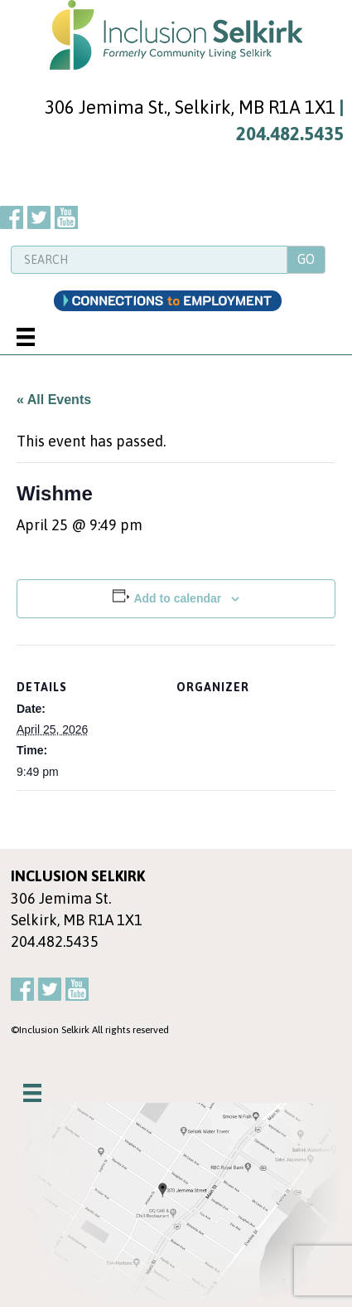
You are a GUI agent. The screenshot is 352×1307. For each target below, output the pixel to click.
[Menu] (25, 336)
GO (306, 258)
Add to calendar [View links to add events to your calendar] (177, 598)
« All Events (54, 400)
